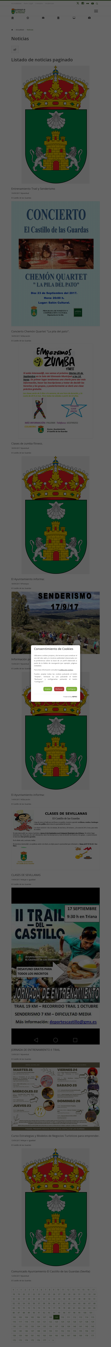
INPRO (74, 697)
